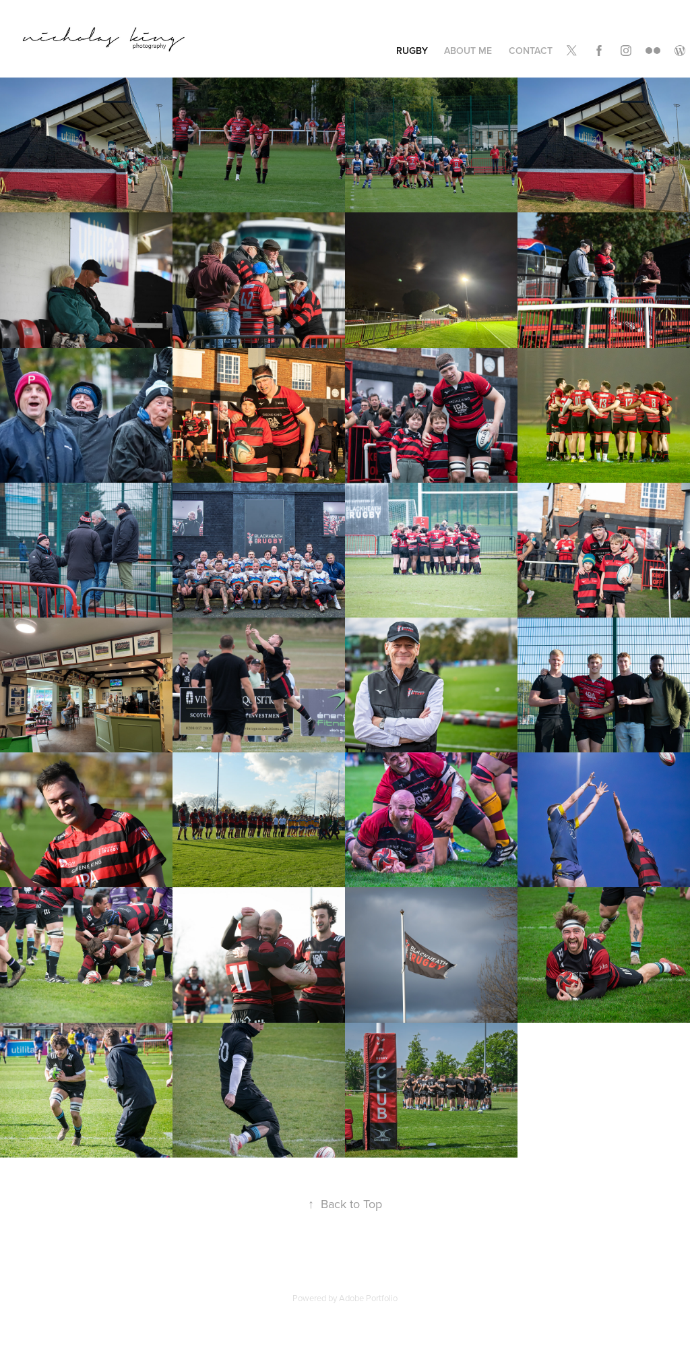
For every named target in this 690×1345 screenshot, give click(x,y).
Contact (531, 50)
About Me (468, 50)
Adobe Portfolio (368, 1298)
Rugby (412, 50)
